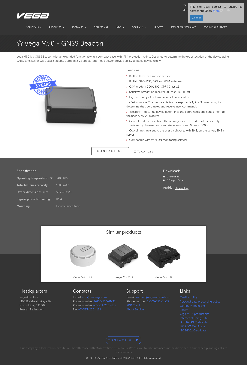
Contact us (110, 151)
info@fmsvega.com (94, 297)
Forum (184, 310)
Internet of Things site (194, 318)
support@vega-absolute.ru (153, 297)
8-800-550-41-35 (104, 301)
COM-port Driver (173, 180)
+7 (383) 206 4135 (104, 305)
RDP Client (133, 305)
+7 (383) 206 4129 (89, 309)
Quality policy (188, 297)
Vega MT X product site (194, 314)
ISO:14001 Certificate (193, 330)
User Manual (171, 176)
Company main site (192, 305)
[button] (115, 74)
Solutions (34, 27)
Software (79, 27)
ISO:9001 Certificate (192, 326)
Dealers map (101, 27)
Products (56, 27)
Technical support (215, 27)
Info (120, 27)
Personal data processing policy (200, 301)
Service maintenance (183, 27)
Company (139, 27)
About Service (135, 309)
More (216, 11)
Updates (158, 27)
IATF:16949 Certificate (194, 322)
